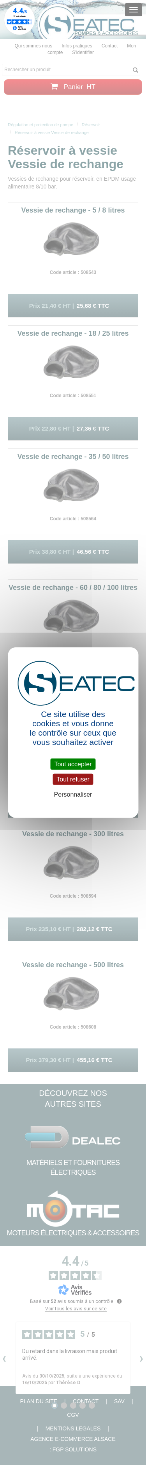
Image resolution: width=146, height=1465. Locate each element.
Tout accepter (72, 764)
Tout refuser (72, 779)
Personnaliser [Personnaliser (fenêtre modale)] (73, 794)
